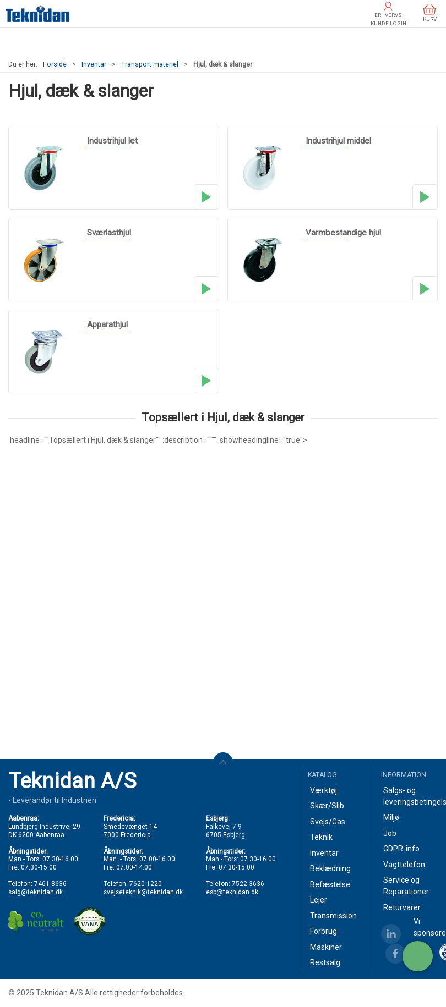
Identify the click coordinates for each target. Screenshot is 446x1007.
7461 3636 (50, 884)
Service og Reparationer (406, 886)
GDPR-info (401, 848)
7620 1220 (145, 884)
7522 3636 (248, 884)
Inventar (93, 64)
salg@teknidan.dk (35, 892)
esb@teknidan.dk (232, 892)
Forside (55, 64)
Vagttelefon (404, 864)
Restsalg (325, 962)
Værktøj (323, 790)
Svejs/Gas (327, 821)
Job (389, 833)
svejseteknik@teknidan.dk (143, 892)
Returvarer (402, 907)
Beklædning (330, 868)
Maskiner (326, 947)
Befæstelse (330, 884)
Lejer (318, 899)
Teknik (321, 837)
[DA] (37, 13)
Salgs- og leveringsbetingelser (410, 796)
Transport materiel (149, 64)
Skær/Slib (327, 805)
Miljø (391, 817)
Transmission (333, 915)
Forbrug (323, 931)
